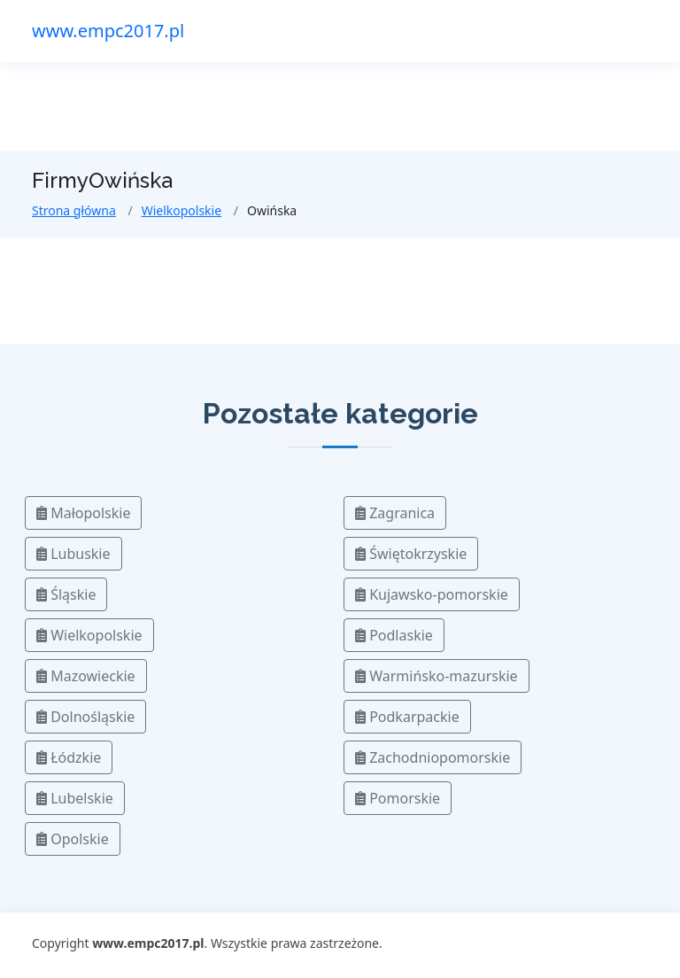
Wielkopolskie (181, 210)
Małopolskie (83, 513)
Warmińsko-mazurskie (436, 676)
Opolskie (72, 839)
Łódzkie (68, 757)
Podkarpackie (407, 716)
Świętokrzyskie (411, 553)
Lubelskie (74, 798)
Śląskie (66, 594)
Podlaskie (394, 635)
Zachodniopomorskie (432, 757)
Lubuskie (73, 553)
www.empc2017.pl (108, 31)
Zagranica (395, 513)
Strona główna (74, 210)
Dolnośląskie (85, 716)
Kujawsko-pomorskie (431, 594)
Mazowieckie (85, 676)
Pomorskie (397, 798)
